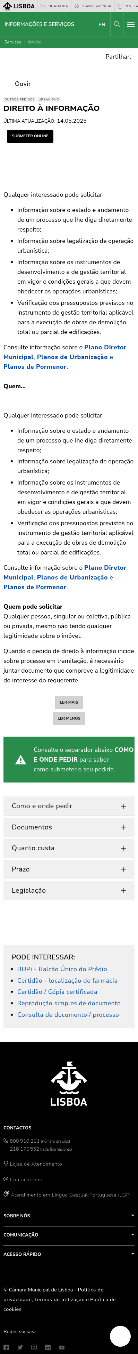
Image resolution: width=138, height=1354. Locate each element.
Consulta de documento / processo (68, 1015)
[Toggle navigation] (131, 24)
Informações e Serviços (39, 24)
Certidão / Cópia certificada (57, 992)
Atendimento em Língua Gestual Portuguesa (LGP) (71, 1194)
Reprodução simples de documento (69, 1003)
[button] (116, 24)
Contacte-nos (26, 1179)
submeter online (30, 136)
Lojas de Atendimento (36, 1163)
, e (65, 357)
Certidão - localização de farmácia (67, 980)
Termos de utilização (59, 1299)
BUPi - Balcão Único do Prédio (62, 969)
